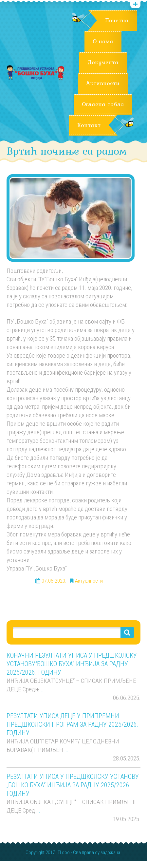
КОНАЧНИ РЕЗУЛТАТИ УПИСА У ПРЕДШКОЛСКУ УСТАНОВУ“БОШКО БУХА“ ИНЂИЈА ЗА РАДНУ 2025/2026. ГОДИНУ (72, 663)
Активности (103, 83)
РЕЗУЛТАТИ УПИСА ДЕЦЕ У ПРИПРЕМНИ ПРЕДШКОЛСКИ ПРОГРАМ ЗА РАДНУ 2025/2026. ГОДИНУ (72, 724)
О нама (102, 41)
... (43, 689)
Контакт (89, 125)
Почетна (117, 20)
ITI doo (63, 852)
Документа (103, 62)
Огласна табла (103, 104)
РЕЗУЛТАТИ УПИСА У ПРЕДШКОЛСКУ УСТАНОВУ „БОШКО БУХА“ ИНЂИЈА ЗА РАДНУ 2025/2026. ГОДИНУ (73, 785)
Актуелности (89, 581)
